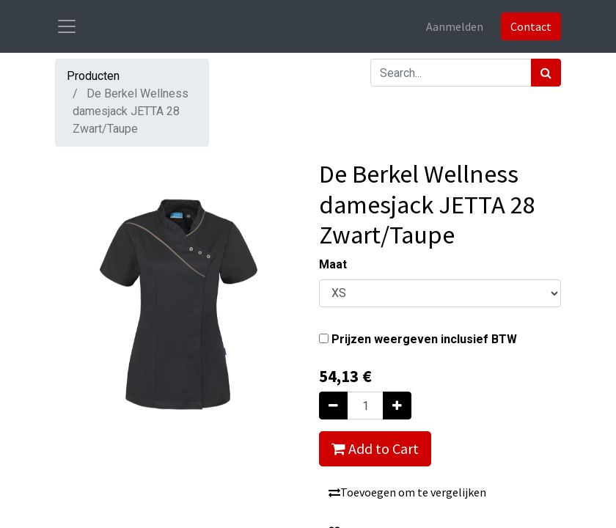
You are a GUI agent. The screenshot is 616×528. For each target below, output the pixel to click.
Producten (93, 76)
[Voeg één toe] (397, 405)
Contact (530, 26)
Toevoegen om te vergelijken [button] (407, 492)
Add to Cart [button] (375, 448)
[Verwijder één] (333, 405)
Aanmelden (454, 26)
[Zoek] (546, 73)
